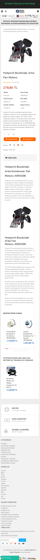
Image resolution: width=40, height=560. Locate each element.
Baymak (3, 490)
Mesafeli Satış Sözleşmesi (10, 515)
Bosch (3, 477)
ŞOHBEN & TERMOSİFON (9, 461)
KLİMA (3, 457)
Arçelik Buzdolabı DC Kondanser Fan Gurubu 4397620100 (28, 336)
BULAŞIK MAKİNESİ (8, 448)
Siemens (4, 479)
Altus (2, 475)
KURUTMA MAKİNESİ (8, 455)
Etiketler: (6, 150)
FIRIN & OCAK (6, 452)
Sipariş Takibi (5, 525)
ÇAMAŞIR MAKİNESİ (8, 446)
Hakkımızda (5, 510)
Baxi (2, 492)
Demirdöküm (5, 486)
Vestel (3, 484)
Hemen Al (28, 139)
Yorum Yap (15, 82)
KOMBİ (4, 444)
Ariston (3, 494)
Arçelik (3, 471)
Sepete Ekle (11, 139)
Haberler (4, 508)
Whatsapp (6, 558)
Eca (2, 496)
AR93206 (12, 150)
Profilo (3, 481)
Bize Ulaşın (5, 513)
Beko (2, 473)
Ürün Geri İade (6, 523)
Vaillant (3, 488)
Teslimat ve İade (6, 521)
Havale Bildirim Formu (9, 519)
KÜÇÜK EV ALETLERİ (8, 459)
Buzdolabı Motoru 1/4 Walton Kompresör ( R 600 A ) (11, 383)
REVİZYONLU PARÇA (8, 463)
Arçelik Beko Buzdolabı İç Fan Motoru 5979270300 (11, 335)
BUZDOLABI (5, 450)
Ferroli (3, 499)
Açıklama (12, 158)
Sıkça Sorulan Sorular (8, 506)
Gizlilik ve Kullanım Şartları (10, 517)
